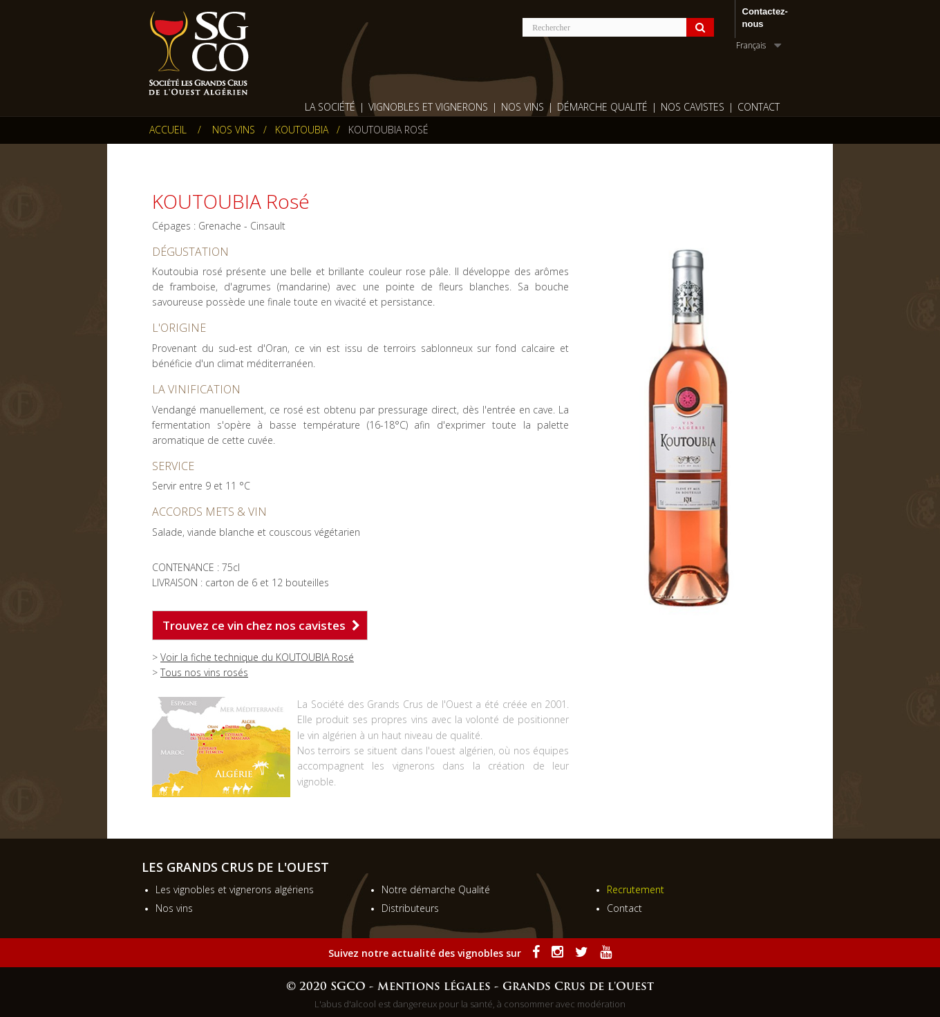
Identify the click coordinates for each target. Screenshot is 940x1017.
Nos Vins (522, 106)
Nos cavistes (692, 106)
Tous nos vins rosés (204, 672)
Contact (758, 106)
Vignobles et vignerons (428, 106)
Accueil (168, 130)
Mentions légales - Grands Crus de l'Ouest (515, 987)
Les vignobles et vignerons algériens (235, 889)
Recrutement (635, 889)
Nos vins (174, 908)
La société (330, 106)
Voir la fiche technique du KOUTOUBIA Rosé (257, 657)
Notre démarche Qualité (436, 889)
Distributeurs (410, 908)
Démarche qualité (602, 106)
